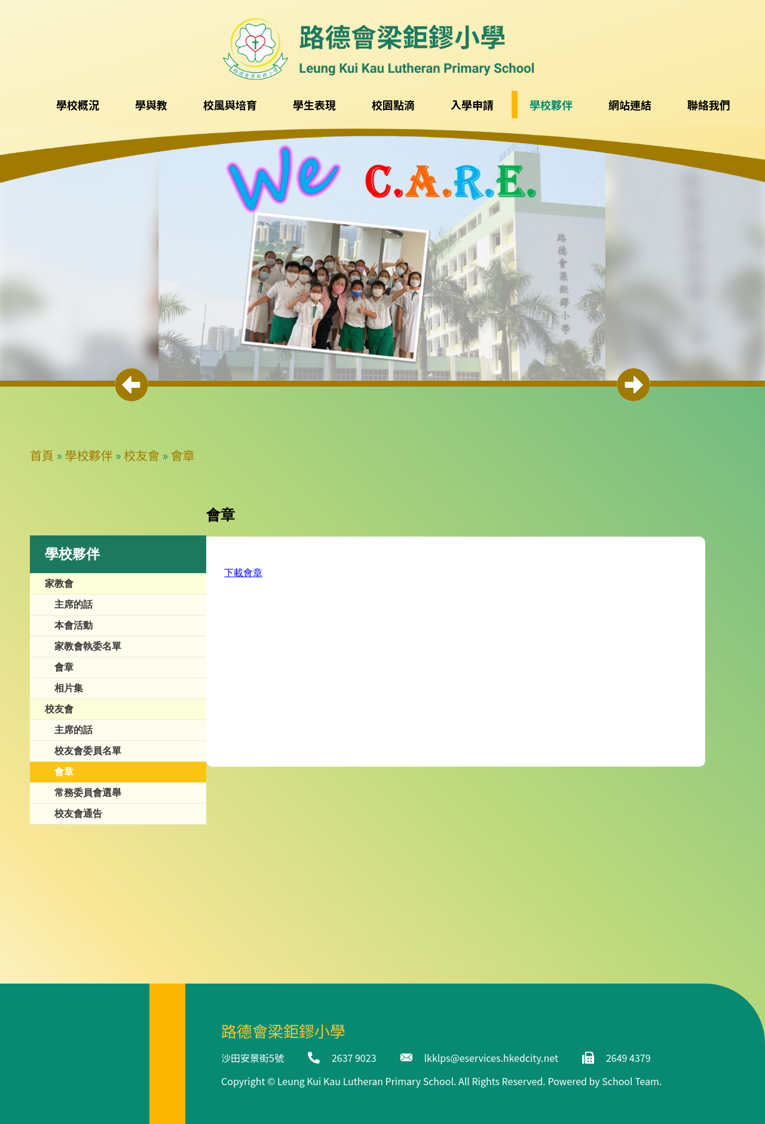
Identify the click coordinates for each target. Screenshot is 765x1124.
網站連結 (629, 104)
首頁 (42, 455)
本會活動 (73, 625)
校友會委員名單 (87, 751)
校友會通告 (78, 813)
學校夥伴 (89, 455)
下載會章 (243, 573)
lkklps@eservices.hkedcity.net (491, 1058)
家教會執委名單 (87, 646)
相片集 (68, 688)
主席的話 (73, 604)
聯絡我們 (708, 104)
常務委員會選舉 (87, 793)
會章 (183, 455)
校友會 (142, 455)
